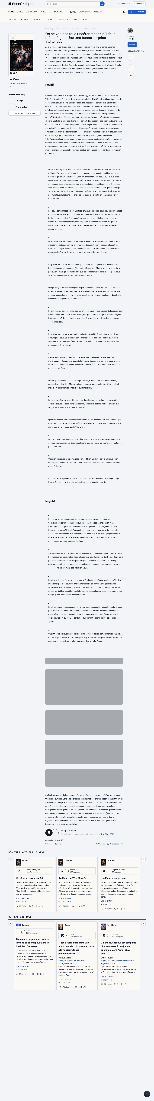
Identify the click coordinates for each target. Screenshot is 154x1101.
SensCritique (50, 29)
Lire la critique (22, 898)
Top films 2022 (107, 834)
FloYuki (72, 830)
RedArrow (74, 870)
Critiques (80, 29)
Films (58, 29)
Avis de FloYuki (90, 29)
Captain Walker (118, 870)
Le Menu (14, 79)
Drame (64, 29)
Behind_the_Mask (34, 870)
